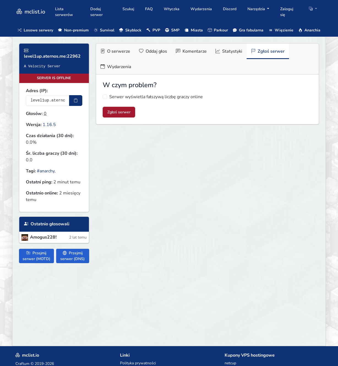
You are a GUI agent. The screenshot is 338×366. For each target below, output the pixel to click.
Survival (104, 30)
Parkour (218, 30)
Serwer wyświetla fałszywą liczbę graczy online (156, 97)
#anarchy (45, 171)
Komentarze (191, 51)
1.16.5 (49, 125)
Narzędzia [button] (256, 9)
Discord (229, 9)
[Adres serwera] (47, 100)
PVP (153, 30)
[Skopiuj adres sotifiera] (75, 100)
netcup (230, 363)
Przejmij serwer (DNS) (72, 255)
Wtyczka (171, 9)
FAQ (149, 9)
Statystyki (229, 51)
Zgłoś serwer (268, 51)
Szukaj (128, 9)
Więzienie (281, 30)
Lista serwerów (64, 11)
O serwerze (115, 51)
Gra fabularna (248, 30)
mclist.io (30, 11)
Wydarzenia (201, 9)
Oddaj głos (153, 51)
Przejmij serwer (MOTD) (36, 255)
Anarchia (309, 30)
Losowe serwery (35, 30)
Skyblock (130, 30)
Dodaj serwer (96, 11)
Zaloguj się (286, 11)
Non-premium (73, 30)
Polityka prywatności (138, 363)
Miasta (194, 30)
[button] (313, 9)
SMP (172, 30)
